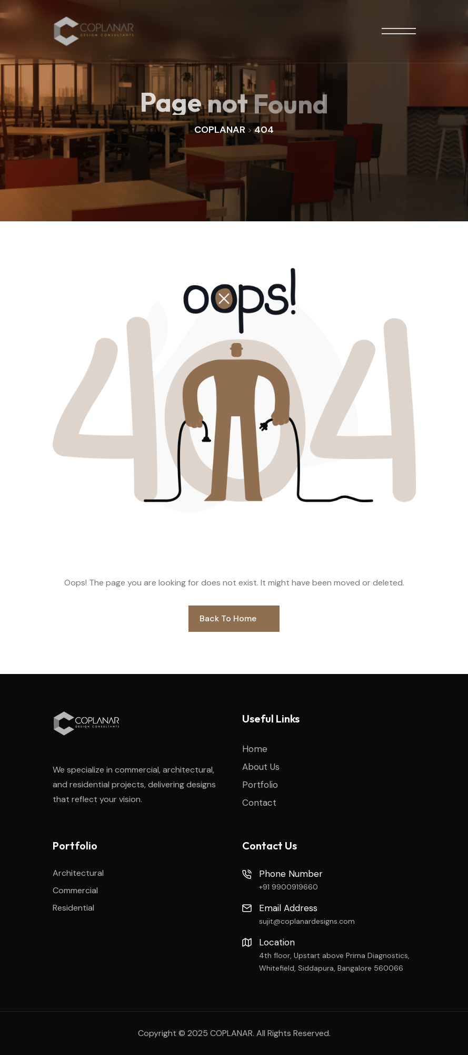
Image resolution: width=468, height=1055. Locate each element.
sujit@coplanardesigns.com (307, 921)
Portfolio (260, 784)
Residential (73, 907)
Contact (259, 802)
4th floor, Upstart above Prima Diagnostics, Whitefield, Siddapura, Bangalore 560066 (334, 962)
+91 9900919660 (288, 887)
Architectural (78, 872)
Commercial (75, 890)
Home (254, 749)
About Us (261, 767)
